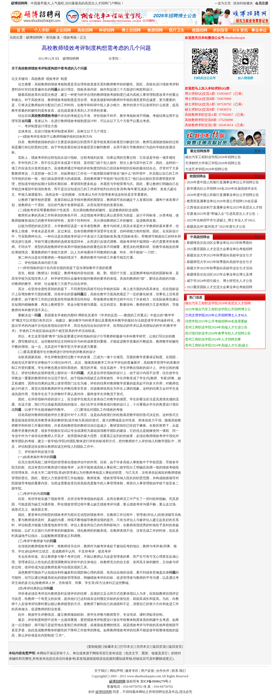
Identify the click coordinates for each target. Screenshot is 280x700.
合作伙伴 (162, 671)
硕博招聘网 (71, 58)
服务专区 (131, 671)
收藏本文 (110, 647)
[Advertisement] (225, 391)
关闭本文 (143, 647)
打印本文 (126, 647)
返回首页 (175, 647)
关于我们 (100, 671)
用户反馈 (147, 671)
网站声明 (116, 671)
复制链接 (94, 647)
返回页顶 (159, 647)
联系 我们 (179, 671)
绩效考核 (70, 37)
